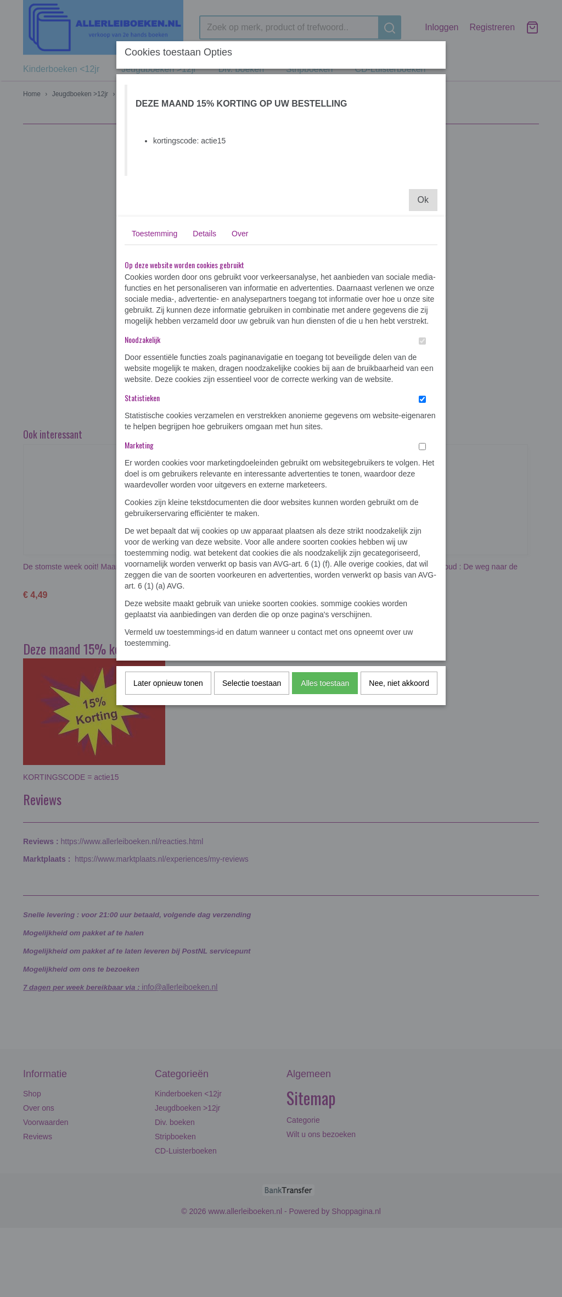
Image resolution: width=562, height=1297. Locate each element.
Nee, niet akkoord (399, 683)
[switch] (422, 341)
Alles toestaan (325, 683)
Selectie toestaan (251, 683)
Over (240, 233)
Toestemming (154, 233)
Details (204, 233)
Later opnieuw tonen (168, 683)
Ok (423, 199)
